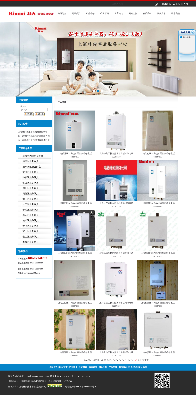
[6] (123, 360)
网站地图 (142, 367)
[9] (132, 360)
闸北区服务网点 (31, 188)
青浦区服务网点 (31, 226)
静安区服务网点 (31, 177)
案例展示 (161, 13)
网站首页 (76, 13)
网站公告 (133, 13)
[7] (126, 360)
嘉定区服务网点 (31, 215)
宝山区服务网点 (31, 231)
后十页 (141, 360)
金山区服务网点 (31, 236)
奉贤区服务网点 (31, 242)
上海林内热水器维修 (33, 156)
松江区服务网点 (31, 220)
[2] (111, 360)
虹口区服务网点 (31, 183)
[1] (108, 360)
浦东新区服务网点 (32, 166)
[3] (114, 360)
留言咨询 (118, 13)
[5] (120, 360)
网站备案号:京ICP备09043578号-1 (80, 386)
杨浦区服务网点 (31, 161)
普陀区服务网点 (31, 210)
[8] (129, 360)
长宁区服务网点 (31, 204)
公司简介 (62, 13)
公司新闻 (104, 13)
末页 (146, 360)
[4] (117, 360)
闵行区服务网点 (31, 193)
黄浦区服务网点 (31, 172)
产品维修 (90, 13)
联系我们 (175, 13)
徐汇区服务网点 (31, 199)
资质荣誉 (147, 13)
